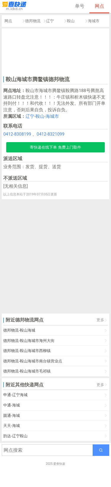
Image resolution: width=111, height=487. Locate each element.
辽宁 (50, 21)
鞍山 (71, 21)
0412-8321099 (51, 134)
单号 (79, 6)
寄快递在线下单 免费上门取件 (55, 147)
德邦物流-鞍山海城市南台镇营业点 (32, 361)
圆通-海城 (11, 415)
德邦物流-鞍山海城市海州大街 (28, 340)
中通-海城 (11, 405)
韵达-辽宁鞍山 (15, 436)
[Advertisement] (56, 51)
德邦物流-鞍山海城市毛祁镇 (27, 371)
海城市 (93, 21)
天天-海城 (11, 425)
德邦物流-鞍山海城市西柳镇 (27, 350)
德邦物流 (33, 21)
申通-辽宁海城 (15, 395)
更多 (100, 320)
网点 (99, 6)
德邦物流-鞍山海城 (19, 330)
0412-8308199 (17, 134)
